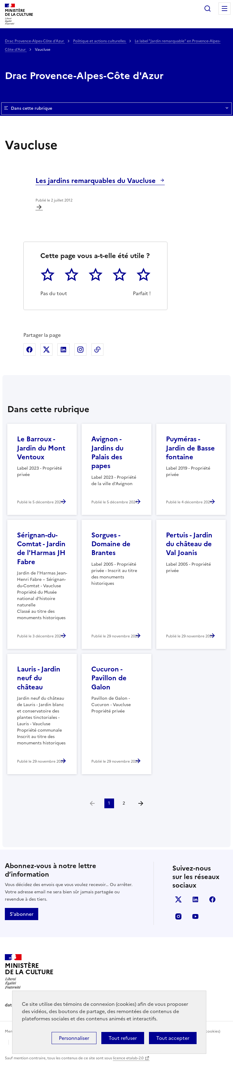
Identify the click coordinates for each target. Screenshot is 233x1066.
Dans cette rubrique (116, 108)
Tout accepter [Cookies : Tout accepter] (172, 1038)
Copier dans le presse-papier (97, 349)
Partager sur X (46, 349)
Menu (224, 8)
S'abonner (21, 914)
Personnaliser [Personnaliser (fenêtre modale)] (74, 1038)
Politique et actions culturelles (100, 41)
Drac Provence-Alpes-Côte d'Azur (35, 41)
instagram (178, 916)
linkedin (195, 899)
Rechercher (207, 8)
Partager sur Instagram (80, 349)
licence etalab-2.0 (128, 1058)
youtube (195, 916)
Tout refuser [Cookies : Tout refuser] (123, 1038)
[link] (92, 803)
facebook (212, 899)
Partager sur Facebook (29, 349)
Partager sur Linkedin (63, 349)
